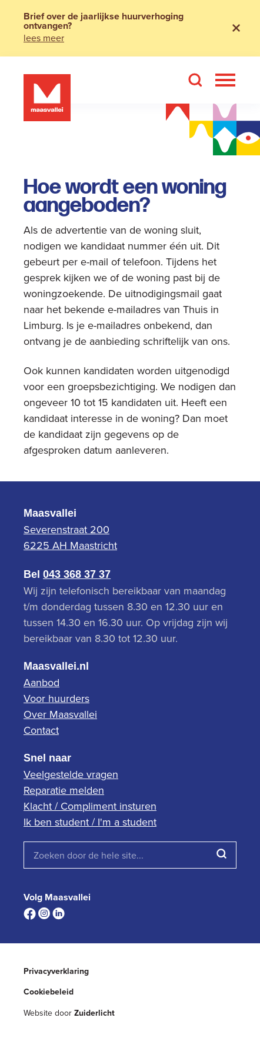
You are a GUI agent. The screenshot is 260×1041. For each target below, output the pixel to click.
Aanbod (41, 682)
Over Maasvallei (60, 714)
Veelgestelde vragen (71, 774)
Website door (69, 1013)
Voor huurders (56, 698)
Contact (41, 730)
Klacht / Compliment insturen (90, 806)
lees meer (44, 37)
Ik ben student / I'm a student (90, 821)
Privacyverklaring (56, 971)
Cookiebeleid (49, 991)
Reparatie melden (64, 790)
